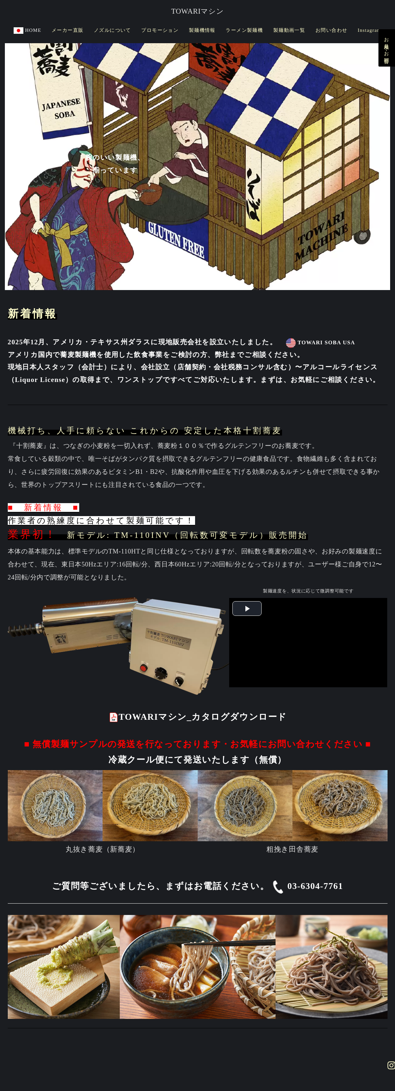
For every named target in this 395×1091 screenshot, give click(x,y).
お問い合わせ (331, 30)
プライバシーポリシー (158, 1052)
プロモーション (160, 30)
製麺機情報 (202, 30)
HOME (27, 30)
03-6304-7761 (307, 886)
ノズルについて (112, 30)
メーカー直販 (67, 30)
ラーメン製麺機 (244, 30)
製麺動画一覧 (289, 30)
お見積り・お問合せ (386, 48)
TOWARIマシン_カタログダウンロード (197, 717)
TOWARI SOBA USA (319, 342)
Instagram (369, 30)
